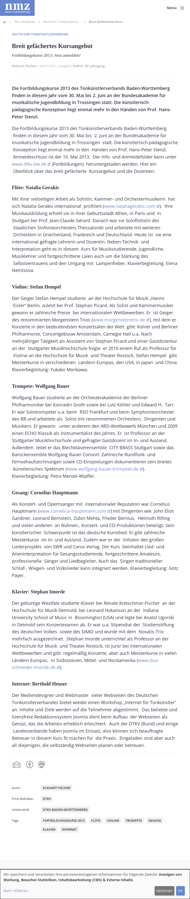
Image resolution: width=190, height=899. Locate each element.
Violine (113, 820)
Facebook (29, 765)
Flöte (95, 820)
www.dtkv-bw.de (29, 164)
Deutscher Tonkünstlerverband (61, 22)
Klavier (49, 829)
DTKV (47, 798)
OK (180, 890)
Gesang (154, 820)
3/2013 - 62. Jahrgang (89, 66)
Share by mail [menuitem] (16, 764)
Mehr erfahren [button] (15, 890)
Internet (69, 829)
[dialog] (95, 884)
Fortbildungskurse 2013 (64, 820)
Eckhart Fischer (24, 66)
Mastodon (41, 765)
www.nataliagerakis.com (129, 206)
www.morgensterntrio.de (119, 320)
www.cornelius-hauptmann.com (72, 511)
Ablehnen (164, 890)
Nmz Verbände (24, 22)
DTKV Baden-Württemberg (65, 809)
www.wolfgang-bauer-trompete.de (102, 469)
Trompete (134, 820)
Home (4, 22)
